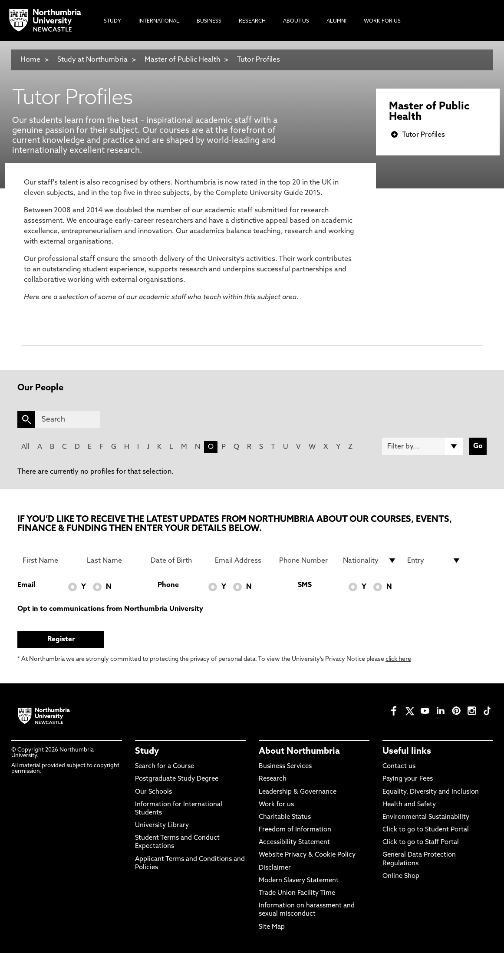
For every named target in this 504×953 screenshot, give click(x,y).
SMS (305, 585)
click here (398, 659)
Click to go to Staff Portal (420, 842)
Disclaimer (275, 868)
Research (273, 779)
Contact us (398, 766)
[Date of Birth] (177, 560)
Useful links (406, 751)
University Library (162, 825)
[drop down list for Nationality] (370, 560)
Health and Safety (409, 804)
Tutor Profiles (258, 59)
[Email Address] (242, 560)
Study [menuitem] (112, 21)
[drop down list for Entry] (434, 560)
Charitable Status (285, 817)
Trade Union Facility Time (297, 893)
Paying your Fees (407, 779)
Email (26, 585)
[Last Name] (113, 560)
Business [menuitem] (209, 21)
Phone (168, 585)
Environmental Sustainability (425, 817)
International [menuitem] (158, 21)
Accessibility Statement (294, 842)
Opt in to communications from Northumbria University (110, 609)
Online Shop (400, 876)
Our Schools (153, 792)
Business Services (285, 766)
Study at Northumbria (92, 59)
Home (30, 59)
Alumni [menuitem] (336, 21)
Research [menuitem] (252, 21)
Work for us (276, 804)
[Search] (67, 419)
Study (147, 751)
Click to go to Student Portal (425, 830)
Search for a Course (164, 766)
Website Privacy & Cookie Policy (307, 855)
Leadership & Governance (297, 792)
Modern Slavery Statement (299, 880)
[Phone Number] (306, 560)
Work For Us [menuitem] (382, 21)
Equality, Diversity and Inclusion (430, 792)
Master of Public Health (182, 59)
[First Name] (49, 560)
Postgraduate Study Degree (176, 779)
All (25, 447)
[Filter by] (422, 446)
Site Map (272, 927)
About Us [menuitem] (296, 21)
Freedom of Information (295, 830)
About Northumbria (299, 751)
